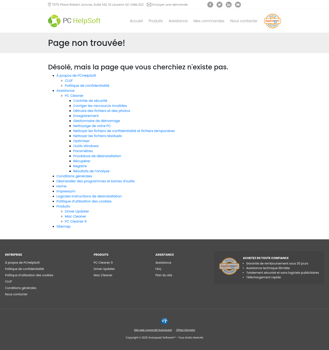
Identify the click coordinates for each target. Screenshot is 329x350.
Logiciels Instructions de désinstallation (89, 196)
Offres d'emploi (185, 330)
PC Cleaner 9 (75, 221)
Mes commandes (208, 20)
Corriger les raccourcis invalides (100, 105)
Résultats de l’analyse (91, 171)
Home (61, 186)
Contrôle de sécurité (90, 100)
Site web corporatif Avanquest (153, 330)
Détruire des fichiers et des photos (101, 110)
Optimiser (81, 141)
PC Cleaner (74, 95)
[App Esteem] (272, 28)
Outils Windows (86, 146)
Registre (80, 166)
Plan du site (163, 275)
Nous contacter (244, 20)
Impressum (66, 191)
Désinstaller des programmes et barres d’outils (95, 181)
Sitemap (63, 226)
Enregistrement (86, 115)
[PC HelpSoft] (74, 21)
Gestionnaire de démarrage (96, 120)
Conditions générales (74, 176)
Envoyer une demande (170, 4)
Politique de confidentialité (87, 85)
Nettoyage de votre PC (92, 125)
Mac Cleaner (75, 216)
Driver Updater (77, 211)
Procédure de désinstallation (97, 156)
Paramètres (83, 151)
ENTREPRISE (13, 255)
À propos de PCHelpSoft (76, 75)
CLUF (69, 80)
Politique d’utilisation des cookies (83, 201)
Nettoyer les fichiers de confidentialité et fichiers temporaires (124, 130)
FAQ (158, 269)
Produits (156, 20)
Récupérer (81, 161)
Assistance (178, 20)
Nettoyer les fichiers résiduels (97, 136)
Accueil (136, 20)
